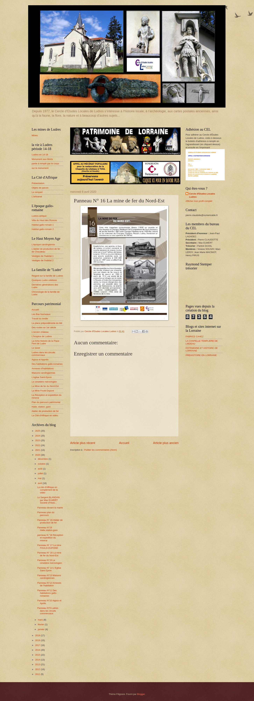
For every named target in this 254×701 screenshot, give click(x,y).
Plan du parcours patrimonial (46, 402)
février (41, 624)
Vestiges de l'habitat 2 (43, 260)
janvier (41, 629)
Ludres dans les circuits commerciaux (43, 353)
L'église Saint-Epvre (42, 377)
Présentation (38, 183)
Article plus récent (82, 443)
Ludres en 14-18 (40, 154)
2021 (38, 450)
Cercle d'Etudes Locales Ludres (202, 195)
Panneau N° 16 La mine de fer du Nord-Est (49, 554)
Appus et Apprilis (40, 359)
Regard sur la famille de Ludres (47, 275)
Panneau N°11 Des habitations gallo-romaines (47, 593)
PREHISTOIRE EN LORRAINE (201, 355)
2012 (38, 669)
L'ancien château (40, 332)
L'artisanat (37, 196)
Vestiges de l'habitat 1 (43, 256)
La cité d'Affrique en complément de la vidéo (47, 490)
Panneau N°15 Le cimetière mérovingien (49, 561)
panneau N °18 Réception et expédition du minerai (50, 538)
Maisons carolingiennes (43, 373)
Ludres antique (39, 216)
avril (40, 483)
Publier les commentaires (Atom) (100, 450)
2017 (38, 645)
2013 (38, 664)
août (40, 468)
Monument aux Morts (42, 159)
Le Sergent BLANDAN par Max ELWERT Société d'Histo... (48, 500)
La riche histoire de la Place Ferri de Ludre (45, 342)
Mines (35, 135)
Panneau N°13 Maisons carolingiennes (49, 576)
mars (40, 619)
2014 (38, 659)
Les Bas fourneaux (41, 314)
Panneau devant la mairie (50, 507)
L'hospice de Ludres (42, 336)
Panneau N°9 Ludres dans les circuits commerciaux (47, 611)
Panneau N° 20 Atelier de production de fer (50, 521)
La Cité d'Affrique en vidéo (45, 415)
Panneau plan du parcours (45, 513)
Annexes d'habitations (43, 368)
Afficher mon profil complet (199, 201)
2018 (38, 640)
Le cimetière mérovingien (44, 381)
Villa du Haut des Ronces (44, 220)
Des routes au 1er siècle (44, 327)
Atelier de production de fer (45, 411)
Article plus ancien (166, 443)
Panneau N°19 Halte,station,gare (47, 528)
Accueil (124, 443)
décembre (43, 459)
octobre (42, 464)
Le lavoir (36, 348)
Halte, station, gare (41, 406)
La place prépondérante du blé (47, 323)
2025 (38, 431)
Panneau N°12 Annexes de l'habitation (49, 584)
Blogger (141, 694)
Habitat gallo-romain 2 (43, 229)
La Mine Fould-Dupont (43, 390)
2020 (38, 455)
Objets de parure (40, 187)
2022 (38, 445)
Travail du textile (40, 318)
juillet (41, 473)
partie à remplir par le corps (45, 163)
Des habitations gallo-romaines (47, 364)
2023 (38, 440)
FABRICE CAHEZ (194, 336)
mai (40, 478)
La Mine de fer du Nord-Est (45, 386)
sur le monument (40, 168)
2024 (38, 435)
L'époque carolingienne (43, 244)
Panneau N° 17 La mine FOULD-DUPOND (49, 546)
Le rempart (37, 192)
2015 (38, 655)
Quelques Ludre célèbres (44, 280)
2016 (38, 650)
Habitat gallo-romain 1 (43, 224)
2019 (38, 635)
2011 (38, 674)
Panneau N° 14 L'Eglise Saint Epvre (49, 569)
